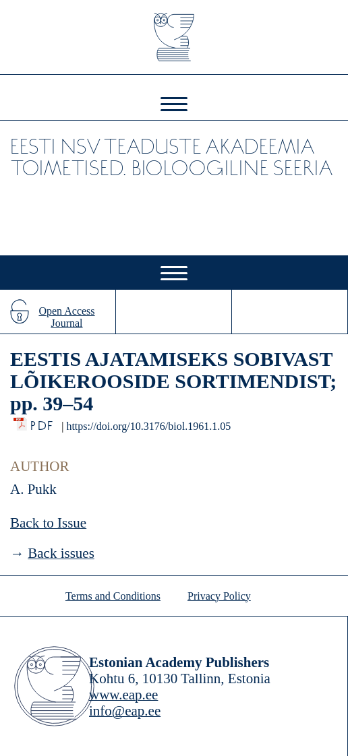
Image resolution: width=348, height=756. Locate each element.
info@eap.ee (125, 711)
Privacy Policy (219, 596)
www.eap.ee (123, 695)
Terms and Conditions (113, 596)
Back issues (61, 553)
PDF (42, 422)
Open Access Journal (66, 317)
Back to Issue (48, 523)
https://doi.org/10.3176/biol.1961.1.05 (148, 426)
